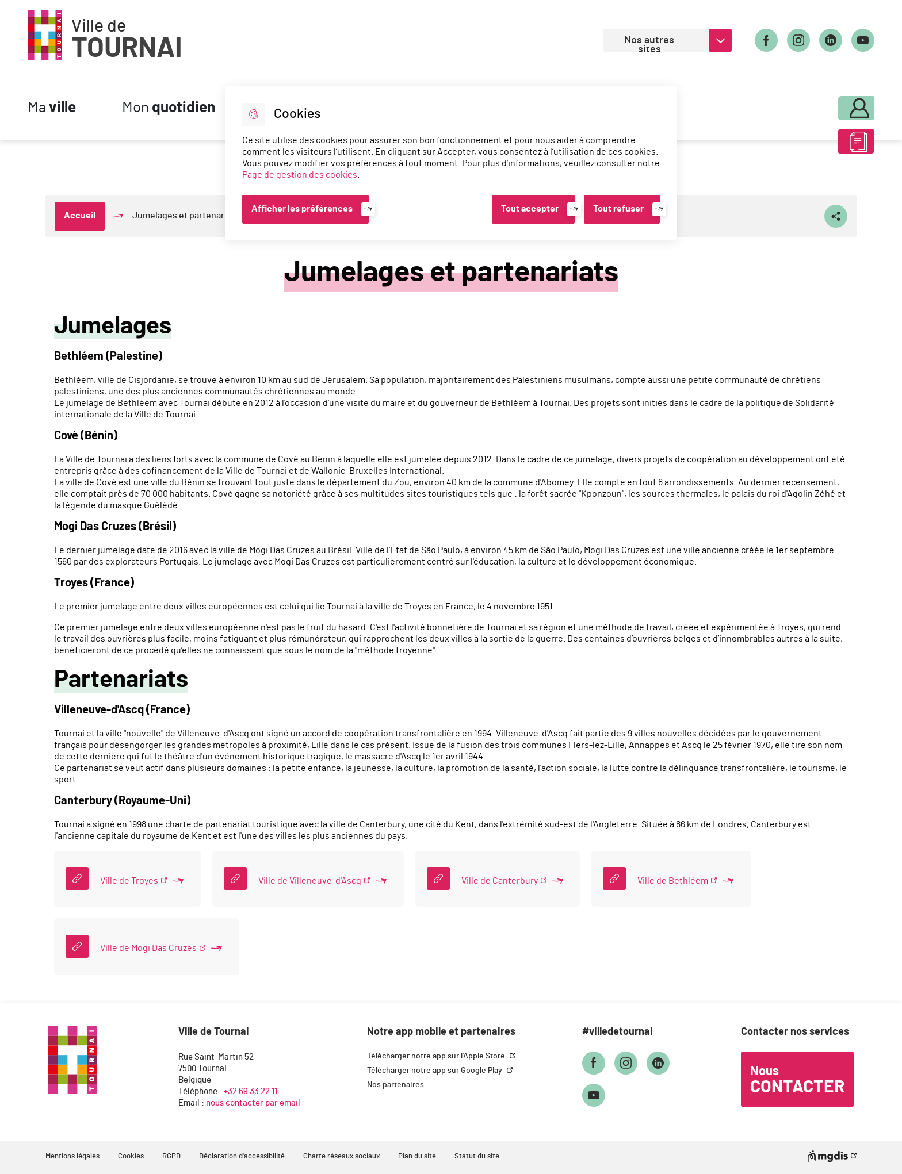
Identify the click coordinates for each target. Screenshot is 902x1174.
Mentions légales (72, 1156)
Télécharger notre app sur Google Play (435, 1070)
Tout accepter (530, 208)
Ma (52, 108)
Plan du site (417, 1156)
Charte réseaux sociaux (341, 1156)
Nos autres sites (649, 43)
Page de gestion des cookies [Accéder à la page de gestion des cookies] (299, 174)
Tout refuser (618, 208)
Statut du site (476, 1156)
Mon (168, 108)
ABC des (825, 146)
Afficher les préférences (302, 208)
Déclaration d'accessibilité (242, 1156)
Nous (797, 1080)
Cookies (131, 1156)
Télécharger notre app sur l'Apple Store (437, 1056)
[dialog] (451, 163)
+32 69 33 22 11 (250, 1091)
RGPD (171, 1156)
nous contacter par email (253, 1103)
